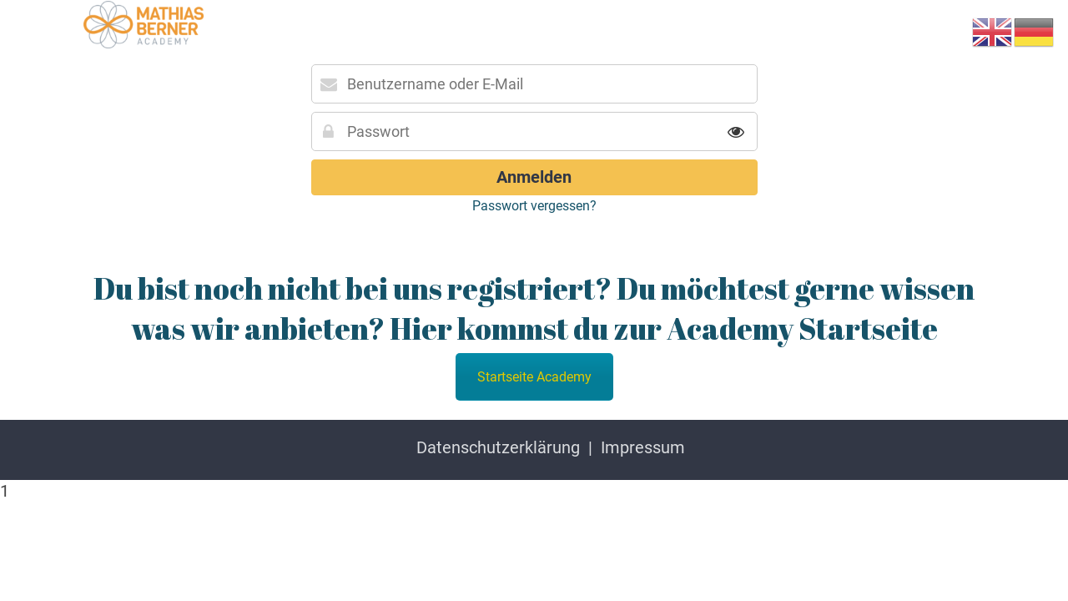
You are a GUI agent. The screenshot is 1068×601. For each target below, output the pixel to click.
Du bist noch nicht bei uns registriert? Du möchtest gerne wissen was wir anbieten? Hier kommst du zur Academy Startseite (534, 308)
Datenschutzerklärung (498, 447)
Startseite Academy (534, 377)
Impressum (643, 447)
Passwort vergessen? (534, 206)
